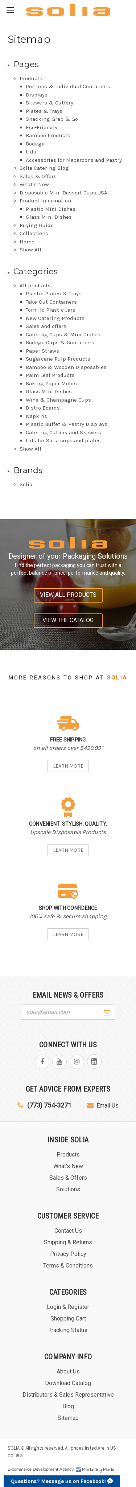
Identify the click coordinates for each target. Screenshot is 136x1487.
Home (27, 241)
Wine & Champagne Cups (58, 400)
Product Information (45, 200)
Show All (30, 249)
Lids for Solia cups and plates (63, 440)
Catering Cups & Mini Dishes (63, 334)
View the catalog (68, 620)
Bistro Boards (43, 407)
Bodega (35, 143)
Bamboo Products (48, 135)
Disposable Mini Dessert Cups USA (63, 192)
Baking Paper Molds (51, 383)
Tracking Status (68, 1330)
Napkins (36, 416)
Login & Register (68, 1306)
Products (31, 78)
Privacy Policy (68, 1253)
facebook (42, 1062)
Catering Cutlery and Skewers (63, 432)
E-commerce (20, 1469)
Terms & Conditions (68, 1265)
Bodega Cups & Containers (60, 342)
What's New (34, 184)
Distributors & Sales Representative (68, 1394)
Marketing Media (96, 1469)
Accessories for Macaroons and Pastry (74, 160)
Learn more (68, 766)
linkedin (94, 1061)
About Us (68, 1371)
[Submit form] (107, 1012)
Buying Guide (37, 225)
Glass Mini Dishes (49, 217)
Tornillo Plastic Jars (50, 310)
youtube (59, 1062)
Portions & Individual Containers (68, 86)
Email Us (103, 1105)
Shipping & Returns (68, 1242)
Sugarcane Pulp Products (58, 359)
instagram (77, 1062)
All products (35, 285)
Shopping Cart (68, 1318)
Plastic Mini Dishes (50, 209)
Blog (68, 1406)
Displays (37, 94)
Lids (31, 151)
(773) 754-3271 (44, 1105)
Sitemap (68, 1417)
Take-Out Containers (51, 302)
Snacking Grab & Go (52, 119)
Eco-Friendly (41, 127)
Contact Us (68, 1230)
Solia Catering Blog (44, 168)
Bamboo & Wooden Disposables (66, 367)
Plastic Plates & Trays (54, 293)
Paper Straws (42, 351)
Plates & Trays (44, 111)
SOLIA (14, 1448)
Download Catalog (68, 1383)
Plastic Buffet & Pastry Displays (66, 424)
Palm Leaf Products (50, 375)
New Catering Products (55, 318)
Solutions (68, 1189)
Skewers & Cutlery (49, 102)
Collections (34, 233)
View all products (68, 594)
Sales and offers (46, 326)
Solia (26, 484)
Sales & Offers (38, 176)
